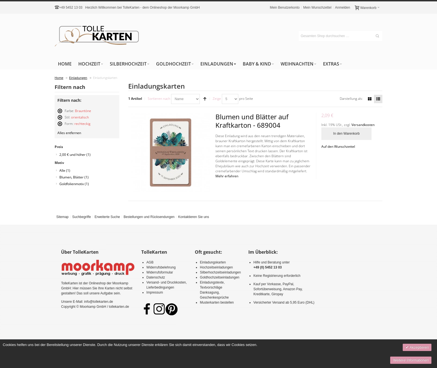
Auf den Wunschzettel (338, 146)
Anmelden (342, 7)
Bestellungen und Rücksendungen (148, 217)
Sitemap (62, 217)
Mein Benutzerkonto (285, 7)
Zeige (217, 98)
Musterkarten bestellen (217, 302)
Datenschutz (155, 277)
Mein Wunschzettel (317, 7)
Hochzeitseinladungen (216, 267)
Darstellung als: (351, 98)
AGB (149, 262)
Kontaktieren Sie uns (193, 217)
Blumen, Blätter (74, 177)
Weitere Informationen (411, 360)
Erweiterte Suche (107, 217)
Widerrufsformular (159, 272)
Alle (64, 170)
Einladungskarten (213, 262)
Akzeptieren (419, 347)
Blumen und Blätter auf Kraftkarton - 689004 (251, 121)
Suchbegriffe (81, 217)
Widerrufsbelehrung (161, 267)
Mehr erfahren (226, 176)
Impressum (154, 292)
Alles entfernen (69, 132)
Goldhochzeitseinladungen (219, 277)
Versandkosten (363, 124)
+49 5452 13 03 (70, 7)
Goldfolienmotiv (74, 183)
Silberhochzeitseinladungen (220, 272)
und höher (75, 154)
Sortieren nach (159, 98)
